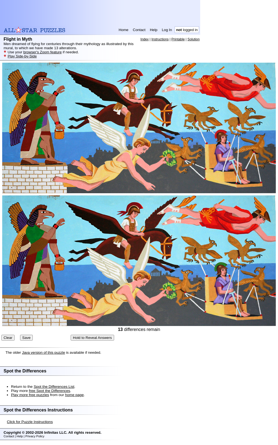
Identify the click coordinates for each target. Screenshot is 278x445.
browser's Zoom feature (42, 52)
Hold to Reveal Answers (92, 338)
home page (74, 395)
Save (26, 338)
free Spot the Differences (49, 391)
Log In (167, 30)
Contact (139, 30)
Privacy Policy (34, 436)
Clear (8, 338)
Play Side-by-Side (22, 56)
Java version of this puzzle (43, 352)
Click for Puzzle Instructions (30, 422)
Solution (194, 39)
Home (123, 30)
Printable (178, 39)
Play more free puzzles (30, 395)
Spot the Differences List (54, 387)
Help (153, 30)
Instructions (160, 39)
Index (145, 39)
